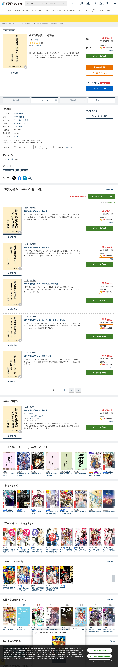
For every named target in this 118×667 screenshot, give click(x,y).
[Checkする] (25, 67)
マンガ (34, 10)
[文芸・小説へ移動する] (36, 24)
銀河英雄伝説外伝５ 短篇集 (35, 211)
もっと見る (110, 189)
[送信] (65, 3)
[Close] (114, 655)
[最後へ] (78, 390)
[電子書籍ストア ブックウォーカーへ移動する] (10, 24)
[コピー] (30, 178)
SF (17, 170)
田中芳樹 (36, 40)
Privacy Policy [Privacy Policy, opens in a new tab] (59, 658)
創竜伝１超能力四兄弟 (66, 475)
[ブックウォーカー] (12, 3)
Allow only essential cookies (100, 656)
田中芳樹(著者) (19, 117)
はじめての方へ (99, 73)
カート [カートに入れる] (99, 228)
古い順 (104, 202)
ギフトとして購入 (99, 116)
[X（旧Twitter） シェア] (14, 178)
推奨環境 (68, 147)
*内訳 (111, 51)
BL (80, 10)
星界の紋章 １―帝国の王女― (23, 475)
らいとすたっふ (19, 123)
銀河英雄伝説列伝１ (37, 474)
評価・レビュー (101, 100)
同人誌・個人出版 (69, 10)
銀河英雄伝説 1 (107, 474)
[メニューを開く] (114, 3)
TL (86, 10)
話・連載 (25, 10)
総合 (9, 10)
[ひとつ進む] (71, 390)
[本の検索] (31, 3)
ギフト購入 (91, 111)
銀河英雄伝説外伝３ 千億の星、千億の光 (41, 284)
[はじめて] (95, 3)
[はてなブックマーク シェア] (24, 178)
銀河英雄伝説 (18, 114)
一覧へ (112, 641)
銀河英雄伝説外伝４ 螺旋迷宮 (36, 247)
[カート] (107, 3)
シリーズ (49, 100)
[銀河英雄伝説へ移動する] (45, 24)
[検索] (65, 3)
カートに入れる (99, 56)
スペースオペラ (8, 170)
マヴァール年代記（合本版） (51, 475)
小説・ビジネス (43, 10)
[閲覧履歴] (101, 3)
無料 (108, 10)
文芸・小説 (18, 127)
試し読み (15, 73)
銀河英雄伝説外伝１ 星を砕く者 (37, 356)
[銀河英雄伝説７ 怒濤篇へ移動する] (57, 24)
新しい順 (111, 202)
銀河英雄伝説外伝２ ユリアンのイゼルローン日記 (44, 320)
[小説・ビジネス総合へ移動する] (26, 24)
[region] (59, 656)
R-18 (101, 10)
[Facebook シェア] (19, 178)
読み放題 (17, 10)
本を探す (72, 3)
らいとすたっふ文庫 (21, 120)
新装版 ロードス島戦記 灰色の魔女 (95, 475)
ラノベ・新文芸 (56, 10)
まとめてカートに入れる (102, 196)
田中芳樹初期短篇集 (80, 474)
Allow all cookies (100, 650)
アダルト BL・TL (94, 10)
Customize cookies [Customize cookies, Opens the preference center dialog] (99, 662)
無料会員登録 (100, 67)
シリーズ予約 (92, 83)
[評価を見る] (36, 44)
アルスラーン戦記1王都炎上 (9, 475)
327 (16, 136)
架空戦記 (11, 159)
